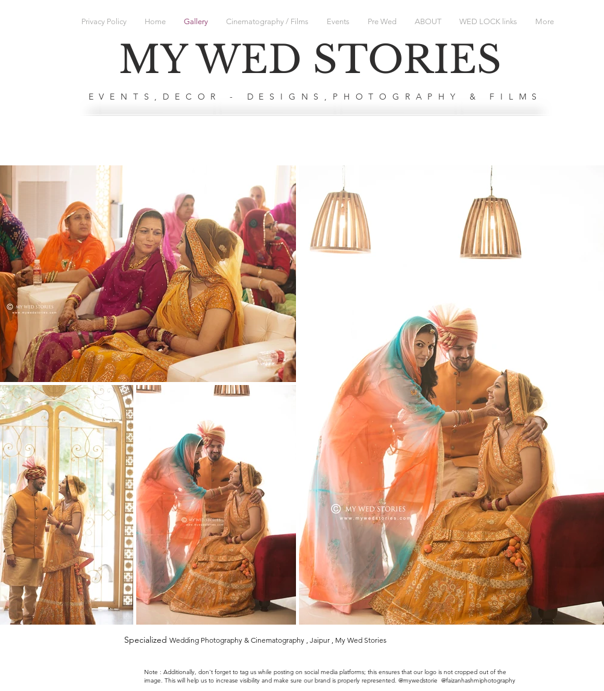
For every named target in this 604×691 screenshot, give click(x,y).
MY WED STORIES (310, 59)
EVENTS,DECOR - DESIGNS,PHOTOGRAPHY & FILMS (316, 96)
